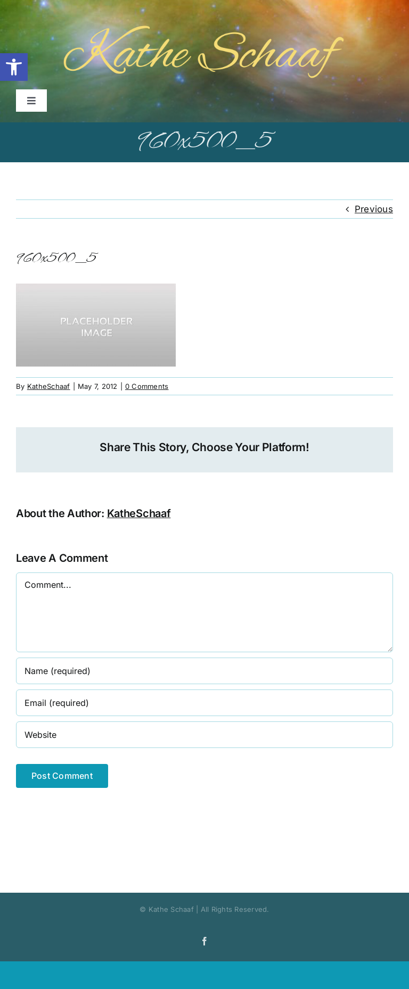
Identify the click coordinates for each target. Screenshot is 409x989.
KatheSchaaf (48, 386)
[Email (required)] (204, 702)
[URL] (204, 734)
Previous (374, 209)
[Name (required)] (204, 671)
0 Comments (147, 386)
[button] (14, 67)
